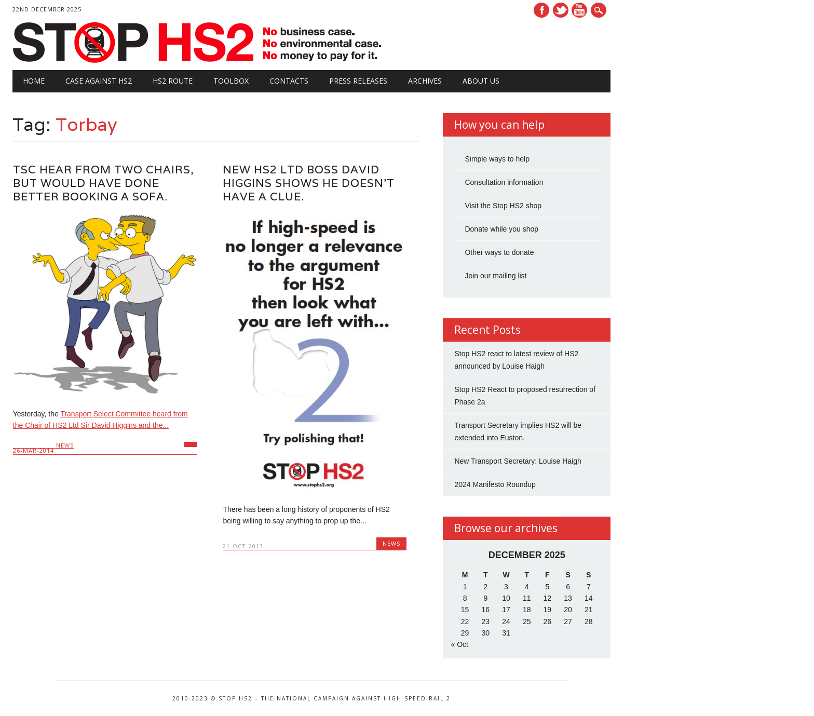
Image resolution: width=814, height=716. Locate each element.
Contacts (288, 81)
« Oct (459, 644)
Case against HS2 (98, 81)
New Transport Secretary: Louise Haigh (517, 461)
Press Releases (358, 81)
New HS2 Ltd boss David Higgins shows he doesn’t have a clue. (309, 183)
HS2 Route (173, 81)
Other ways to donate (499, 252)
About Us (481, 81)
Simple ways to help (497, 159)
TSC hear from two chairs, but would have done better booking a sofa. (103, 183)
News (65, 445)
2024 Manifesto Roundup (494, 484)
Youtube (579, 10)
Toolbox (231, 81)
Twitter (560, 10)
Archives (425, 81)
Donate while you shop (501, 229)
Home (34, 81)
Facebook (541, 10)
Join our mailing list (495, 276)
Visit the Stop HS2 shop (503, 205)
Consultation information (504, 182)
